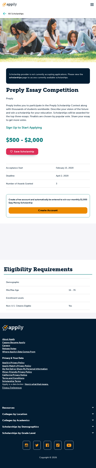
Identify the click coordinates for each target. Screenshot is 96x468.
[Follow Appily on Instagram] (26, 445)
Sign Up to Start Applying (24, 127)
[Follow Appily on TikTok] (58, 445)
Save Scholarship (22, 151)
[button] (12, 151)
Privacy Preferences (12, 387)
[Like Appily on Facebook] (47, 445)
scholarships (15, 77)
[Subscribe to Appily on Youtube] (69, 445)
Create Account (48, 210)
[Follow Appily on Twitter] (37, 445)
